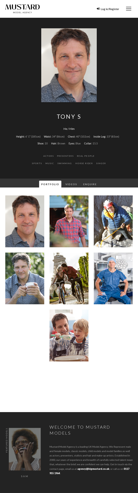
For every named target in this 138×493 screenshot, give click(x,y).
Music (49, 163)
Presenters (65, 156)
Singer (101, 163)
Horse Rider (84, 163)
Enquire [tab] (90, 184)
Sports (37, 163)
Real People (86, 156)
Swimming (64, 163)
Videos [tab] (71, 184)
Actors (48, 156)
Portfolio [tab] (50, 184)
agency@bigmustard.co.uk (93, 468)
